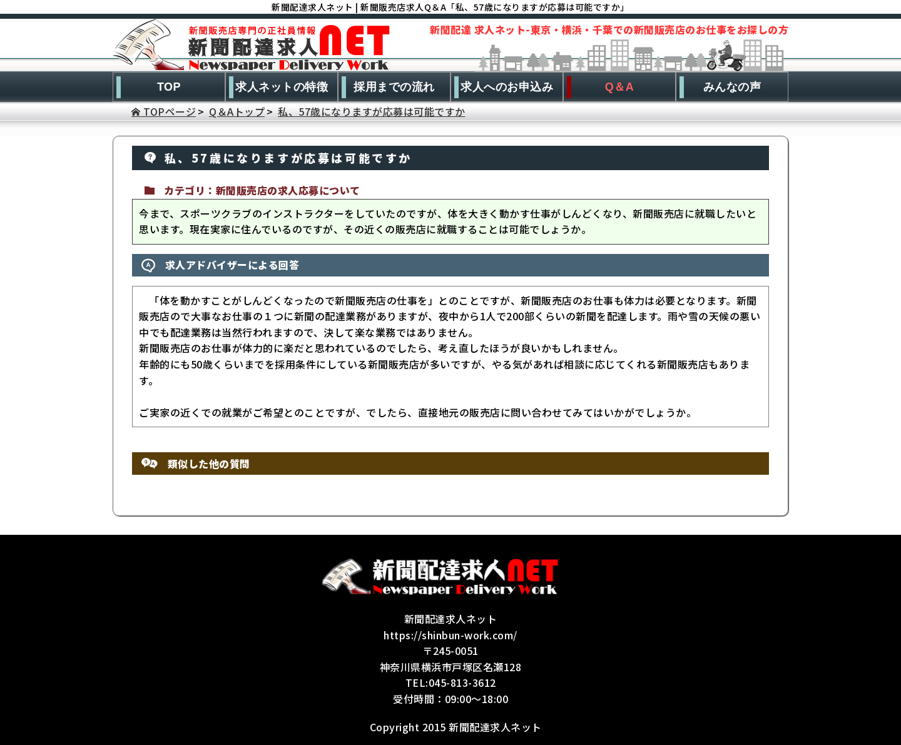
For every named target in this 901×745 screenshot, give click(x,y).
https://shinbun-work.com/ (450, 634)
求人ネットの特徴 (281, 87)
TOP (169, 87)
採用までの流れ (394, 87)
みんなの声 (732, 87)
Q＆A (619, 87)
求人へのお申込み (507, 87)
